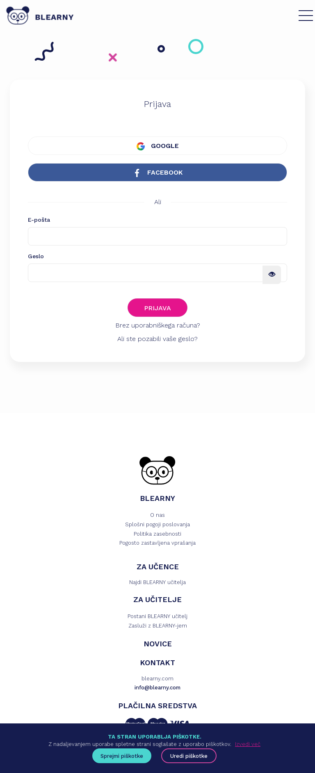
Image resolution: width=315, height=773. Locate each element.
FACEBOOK (158, 172)
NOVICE (158, 643)
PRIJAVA (157, 308)
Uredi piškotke (189, 756)
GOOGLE (158, 146)
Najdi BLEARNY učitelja (157, 582)
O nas (157, 515)
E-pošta (39, 219)
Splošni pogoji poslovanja (157, 524)
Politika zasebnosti (157, 534)
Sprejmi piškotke (121, 756)
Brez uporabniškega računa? (157, 325)
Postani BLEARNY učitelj (157, 616)
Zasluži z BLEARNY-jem (157, 626)
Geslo (36, 256)
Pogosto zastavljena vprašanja (157, 543)
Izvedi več (247, 744)
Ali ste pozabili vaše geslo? (157, 339)
